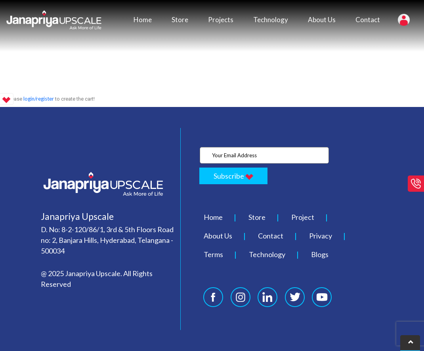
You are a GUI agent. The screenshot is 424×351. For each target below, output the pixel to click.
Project (302, 217)
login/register (38, 98)
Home (143, 19)
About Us (322, 19)
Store (180, 19)
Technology (270, 19)
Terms (213, 254)
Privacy (320, 235)
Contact (367, 19)
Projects (220, 19)
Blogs (320, 254)
